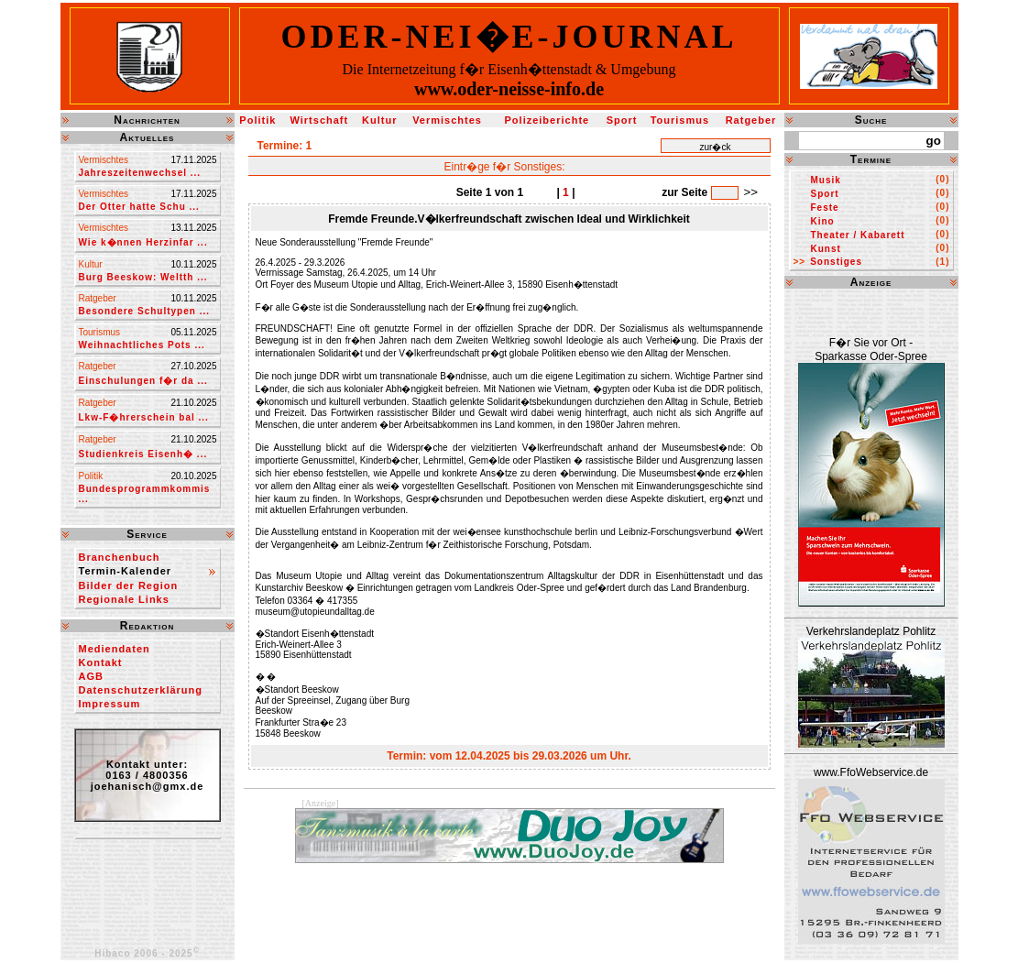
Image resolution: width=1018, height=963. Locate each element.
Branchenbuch (119, 557)
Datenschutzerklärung (141, 689)
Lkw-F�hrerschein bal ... (144, 417)
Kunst (826, 249)
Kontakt (101, 662)
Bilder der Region (129, 585)
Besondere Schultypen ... (144, 311)
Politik (257, 120)
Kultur (379, 120)
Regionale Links (124, 599)
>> (751, 192)
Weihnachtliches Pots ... (142, 345)
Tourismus (680, 120)
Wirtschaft (319, 120)
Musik (826, 180)
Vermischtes (447, 120)
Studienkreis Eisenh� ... (143, 454)
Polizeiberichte (547, 120)
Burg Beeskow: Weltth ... (143, 277)
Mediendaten (114, 648)
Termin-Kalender (125, 570)
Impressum (110, 703)
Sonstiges (836, 262)
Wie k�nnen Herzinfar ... (143, 242)
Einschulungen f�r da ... (143, 381)
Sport (622, 120)
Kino (823, 221)
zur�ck (715, 147)
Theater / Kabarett (858, 235)
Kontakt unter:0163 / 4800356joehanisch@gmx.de (147, 775)
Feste (825, 207)
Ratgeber (751, 120)
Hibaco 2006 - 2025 (147, 953)
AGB (91, 676)
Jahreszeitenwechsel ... (140, 173)
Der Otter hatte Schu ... (139, 207)
